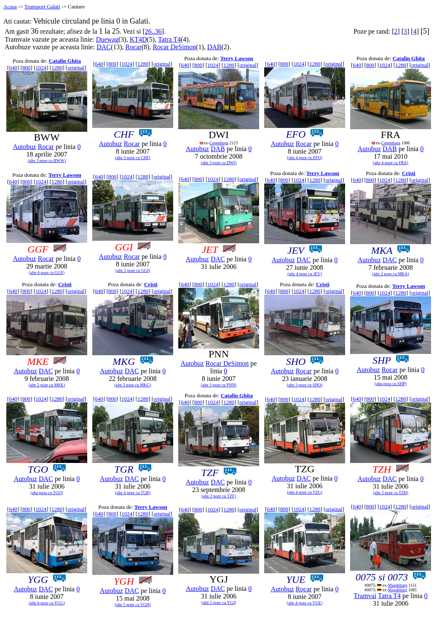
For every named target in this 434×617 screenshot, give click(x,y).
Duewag (107, 39)
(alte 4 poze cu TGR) (132, 492)
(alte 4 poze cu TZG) (304, 492)
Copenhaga (218, 143)
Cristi (408, 173)
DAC (103, 47)
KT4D (138, 39)
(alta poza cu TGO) (46, 492)
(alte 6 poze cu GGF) (46, 272)
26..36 (153, 31)
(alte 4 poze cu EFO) (304, 157)
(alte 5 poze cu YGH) (133, 604)
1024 (40, 67)
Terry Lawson (236, 58)
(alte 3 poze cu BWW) (47, 160)
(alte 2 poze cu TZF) (218, 496)
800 (26, 67)
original (75, 67)
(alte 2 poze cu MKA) (390, 273)
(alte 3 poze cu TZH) (390, 492)
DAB (214, 47)
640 (13, 67)
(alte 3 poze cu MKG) (132, 385)
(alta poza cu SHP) (390, 383)
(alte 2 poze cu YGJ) (218, 602)
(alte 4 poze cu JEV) (304, 273)
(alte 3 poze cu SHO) (304, 385)
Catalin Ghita (65, 61)
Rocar (134, 47)
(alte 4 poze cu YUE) (305, 603)
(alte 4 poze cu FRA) (390, 162)
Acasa (10, 6)
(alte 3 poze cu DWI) (218, 162)
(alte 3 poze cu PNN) (218, 385)
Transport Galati (42, 6)
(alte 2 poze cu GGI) (132, 270)
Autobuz (24, 146)
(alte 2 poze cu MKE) (47, 385)
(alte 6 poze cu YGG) (47, 603)
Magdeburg (397, 585)
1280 (56, 67)
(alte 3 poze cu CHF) (132, 157)
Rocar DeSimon (174, 47)
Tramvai (365, 595)
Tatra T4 (169, 39)
